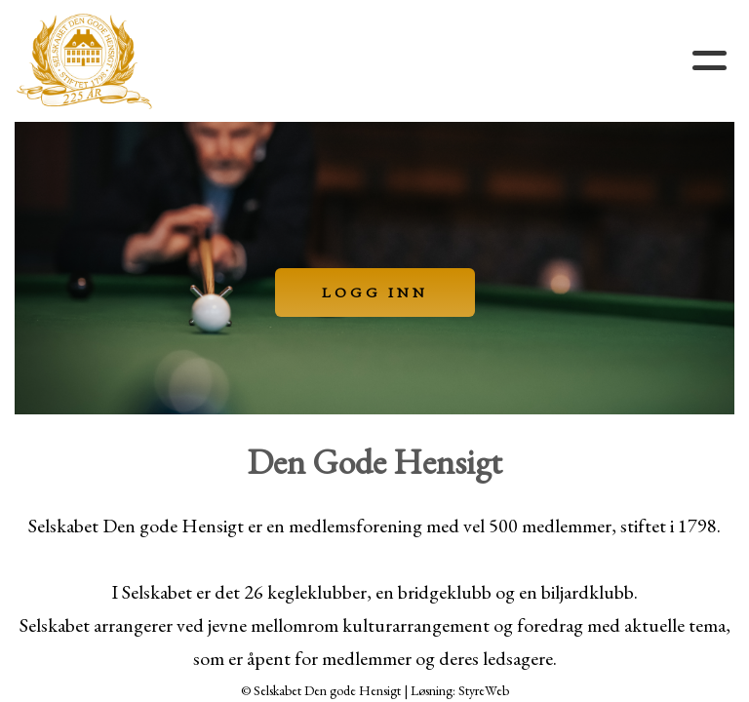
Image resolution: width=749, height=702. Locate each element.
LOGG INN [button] (375, 292)
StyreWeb (483, 690)
